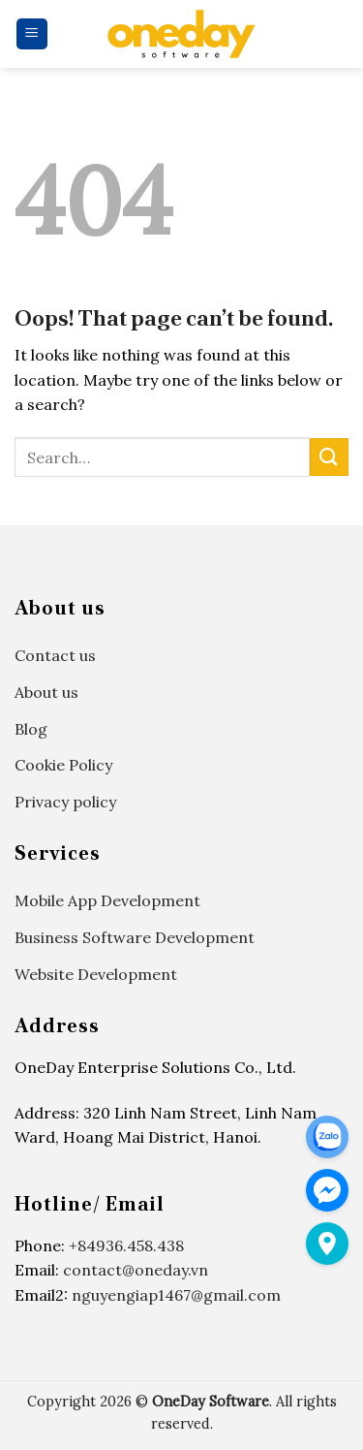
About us (46, 692)
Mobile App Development (107, 900)
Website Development (96, 974)
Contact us (55, 655)
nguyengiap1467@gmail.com (176, 1295)
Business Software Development (135, 937)
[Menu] (32, 34)
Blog (31, 729)
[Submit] (329, 457)
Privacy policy (65, 801)
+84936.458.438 (126, 1245)
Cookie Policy (63, 764)
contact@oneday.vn (135, 1269)
